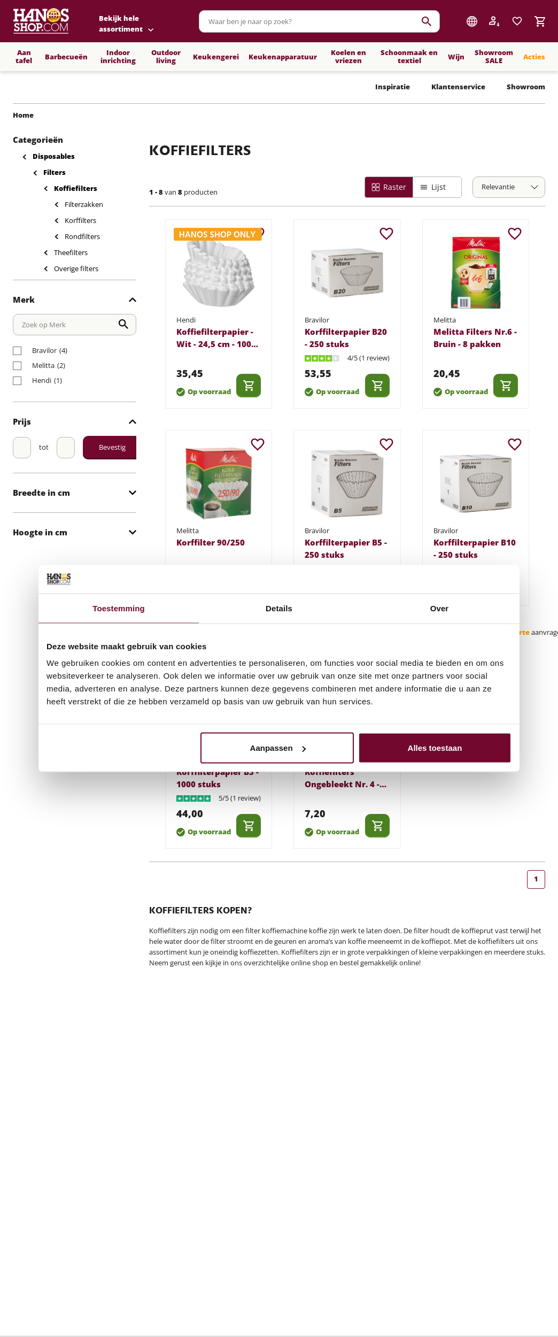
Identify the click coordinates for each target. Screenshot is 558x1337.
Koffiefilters (75, 188)
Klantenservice (458, 86)
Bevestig (112, 447)
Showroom (526, 86)
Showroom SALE (494, 56)
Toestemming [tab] (118, 607)
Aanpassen (278, 747)
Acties (534, 57)
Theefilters (71, 252)
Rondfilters (82, 236)
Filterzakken (84, 204)
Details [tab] (279, 607)
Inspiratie (392, 86)
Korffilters (80, 220)
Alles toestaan (435, 747)
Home (23, 115)
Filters (54, 172)
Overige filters (76, 268)
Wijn (456, 57)
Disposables (54, 156)
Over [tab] (439, 607)
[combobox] (319, 21)
